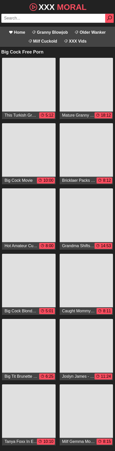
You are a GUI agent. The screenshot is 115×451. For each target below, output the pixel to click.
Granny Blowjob (50, 32)
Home (17, 32)
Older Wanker (90, 32)
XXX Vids (75, 41)
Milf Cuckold (42, 41)
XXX (57, 6)
